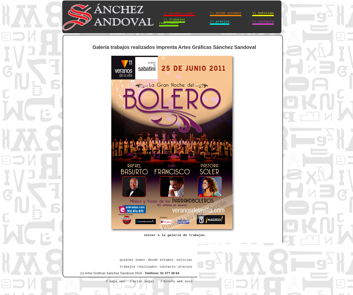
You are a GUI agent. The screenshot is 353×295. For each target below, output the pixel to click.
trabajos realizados (138, 267)
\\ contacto (263, 21)
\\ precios (219, 21)
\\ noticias (263, 13)
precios (185, 267)
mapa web (116, 281)
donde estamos (161, 260)
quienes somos (132, 260)
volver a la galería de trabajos (174, 235)
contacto (168, 267)
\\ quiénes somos (179, 13)
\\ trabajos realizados (172, 21)
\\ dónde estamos (225, 13)
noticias (184, 260)
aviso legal (143, 281)
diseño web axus (178, 281)
